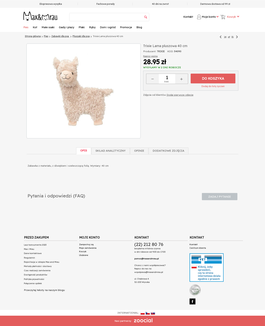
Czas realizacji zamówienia (37, 270)
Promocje (126, 27)
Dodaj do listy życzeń (213, 86)
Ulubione (83, 255)
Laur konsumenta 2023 (35, 245)
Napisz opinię (150, 56)
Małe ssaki (48, 27)
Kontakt (188, 16)
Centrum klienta (198, 248)
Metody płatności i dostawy (38, 266)
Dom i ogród (108, 27)
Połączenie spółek (33, 283)
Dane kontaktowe (33, 253)
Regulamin (29, 257)
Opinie (139, 150)
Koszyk (82, 251)
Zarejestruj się (86, 244)
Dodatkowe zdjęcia (168, 150)
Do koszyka (213, 78)
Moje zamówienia (87, 248)
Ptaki (82, 27)
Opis (83, 150)
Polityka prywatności (34, 279)
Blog (139, 27)
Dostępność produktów (35, 274)
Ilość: (166, 81)
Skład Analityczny (111, 150)
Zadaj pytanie (219, 196)
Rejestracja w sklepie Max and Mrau (41, 262)
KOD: (170, 51)
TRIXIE (161, 51)
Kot (35, 27)
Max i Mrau (29, 249)
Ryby (92, 27)
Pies (25, 27)
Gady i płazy (66, 27)
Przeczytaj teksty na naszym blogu (44, 290)
